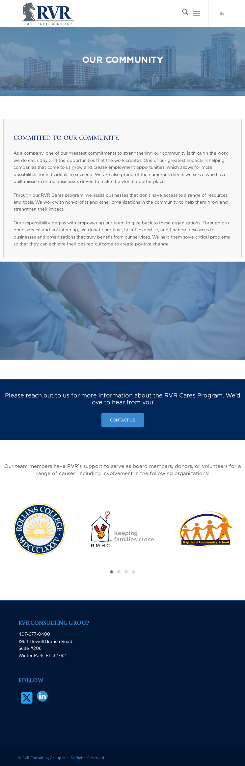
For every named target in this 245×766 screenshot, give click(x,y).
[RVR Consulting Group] (101, 13)
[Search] (182, 13)
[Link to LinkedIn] (222, 14)
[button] (111, 572)
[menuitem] (182, 13)
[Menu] (196, 13)
